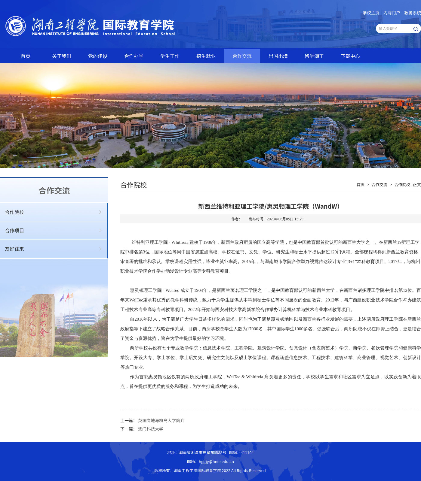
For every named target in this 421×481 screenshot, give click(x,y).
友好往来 (14, 248)
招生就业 (206, 55)
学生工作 (170, 55)
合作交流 (242, 55)
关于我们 (61, 55)
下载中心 (350, 55)
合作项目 (14, 230)
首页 (25, 55)
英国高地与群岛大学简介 (161, 420)
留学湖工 (314, 55)
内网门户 (391, 13)
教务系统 (412, 13)
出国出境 (278, 55)
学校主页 (371, 13)
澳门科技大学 (150, 429)
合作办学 (133, 55)
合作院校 (14, 212)
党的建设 (97, 55)
